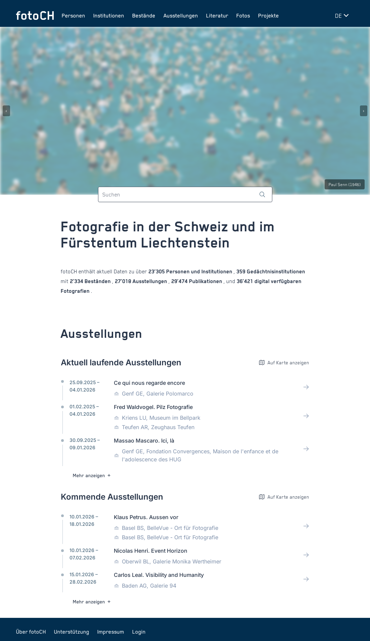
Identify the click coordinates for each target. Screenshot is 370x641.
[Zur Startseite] (35, 15)
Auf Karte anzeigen (284, 362)
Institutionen (108, 15)
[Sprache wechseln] (343, 15)
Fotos (243, 15)
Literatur (217, 15)
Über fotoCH (31, 632)
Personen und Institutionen (199, 271)
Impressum (110, 632)
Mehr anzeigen (92, 475)
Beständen (97, 281)
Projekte (268, 15)
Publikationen (206, 281)
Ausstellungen (181, 15)
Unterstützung (71, 632)
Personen (73, 15)
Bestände (143, 15)
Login (139, 632)
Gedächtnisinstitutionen (275, 271)
